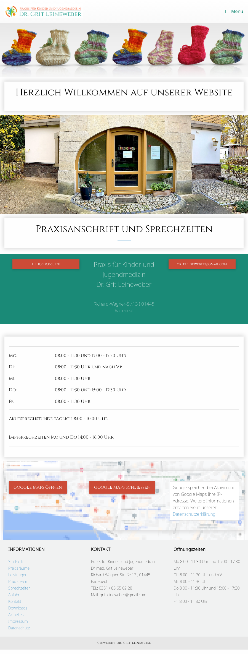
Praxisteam (17, 581)
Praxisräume (19, 568)
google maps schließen (122, 487)
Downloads (17, 608)
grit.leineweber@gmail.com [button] (202, 264)
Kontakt (14, 601)
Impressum (18, 621)
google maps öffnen (38, 487)
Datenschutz (19, 627)
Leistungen (17, 574)
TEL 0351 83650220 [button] (45, 264)
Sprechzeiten (19, 588)
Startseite (16, 561)
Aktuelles (15, 614)
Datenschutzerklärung (194, 514)
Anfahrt (14, 594)
